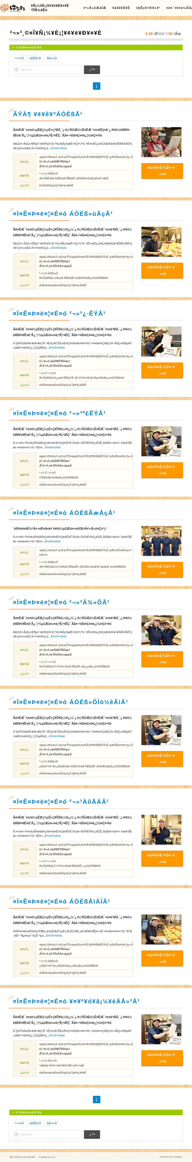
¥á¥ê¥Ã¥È (121, 8)
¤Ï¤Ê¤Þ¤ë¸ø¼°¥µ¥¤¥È (24, 1157)
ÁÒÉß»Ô (35, 58)
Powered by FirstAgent (171, 1157)
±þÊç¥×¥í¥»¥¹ (148, 8)
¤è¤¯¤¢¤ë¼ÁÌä (179, 8)
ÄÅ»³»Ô (52, 58)
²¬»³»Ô (19, 58)
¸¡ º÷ (92, 69)
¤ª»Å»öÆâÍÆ (94, 8)
